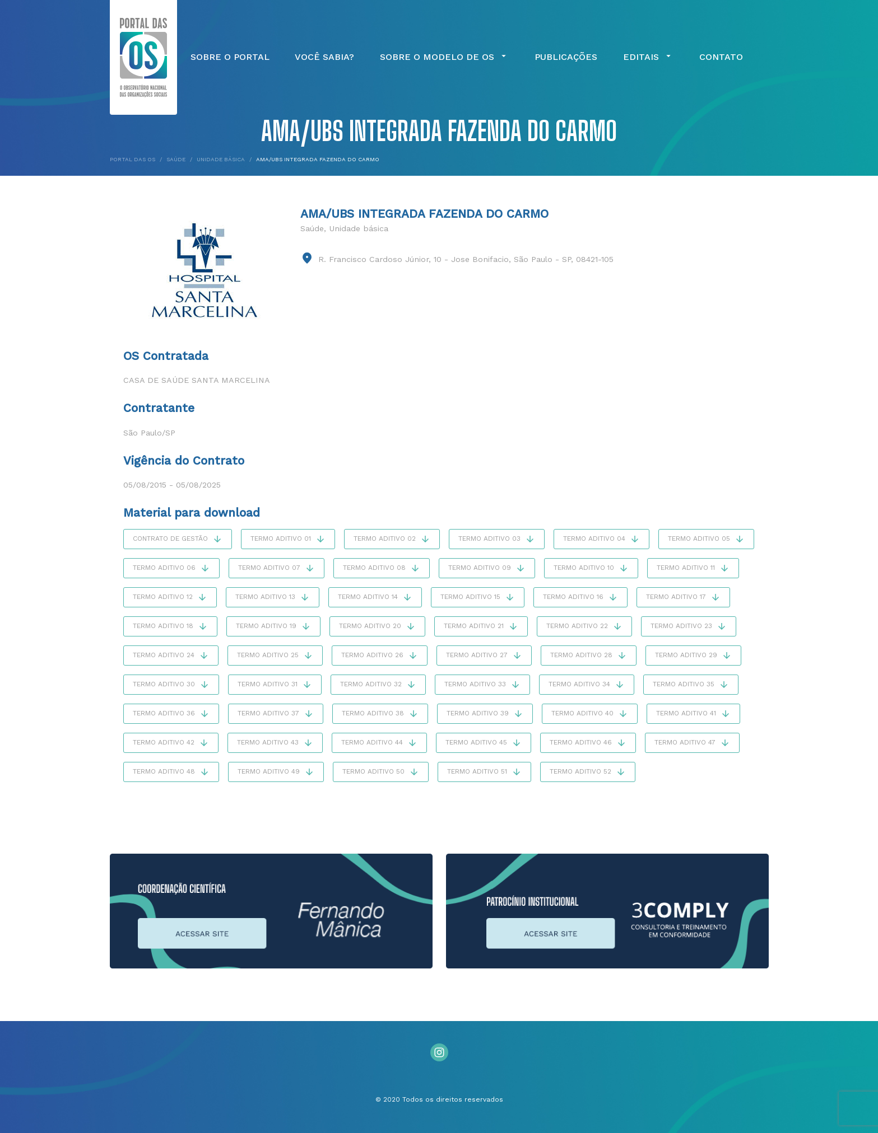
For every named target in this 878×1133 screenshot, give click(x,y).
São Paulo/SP (149, 432)
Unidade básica (358, 228)
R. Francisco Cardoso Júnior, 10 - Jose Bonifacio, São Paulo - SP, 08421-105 (466, 259)
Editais (648, 57)
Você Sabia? (324, 57)
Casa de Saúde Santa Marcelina (196, 380)
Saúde (312, 228)
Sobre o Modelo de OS (444, 57)
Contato (721, 57)
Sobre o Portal (230, 57)
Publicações (566, 57)
